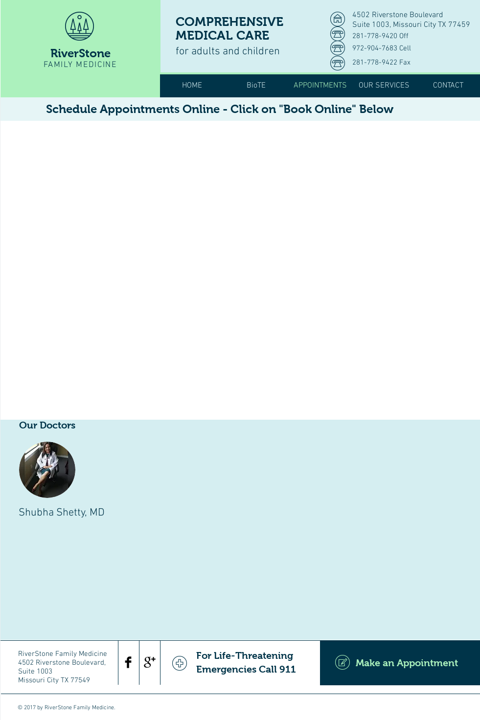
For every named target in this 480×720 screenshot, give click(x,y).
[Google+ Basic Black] (150, 662)
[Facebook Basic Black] (128, 662)
